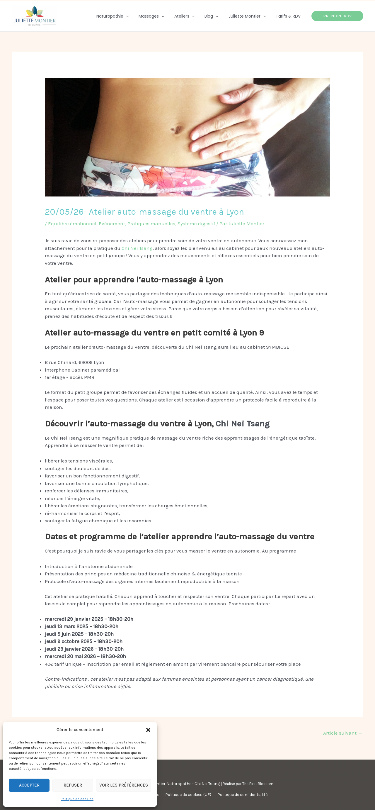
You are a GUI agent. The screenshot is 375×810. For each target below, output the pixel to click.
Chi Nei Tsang (137, 248)
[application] (135, 16)
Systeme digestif (196, 223)
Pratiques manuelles (151, 223)
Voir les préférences (123, 785)
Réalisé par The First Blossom (248, 783)
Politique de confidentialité (240, 794)
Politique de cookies (77, 799)
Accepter (29, 785)
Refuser (73, 785)
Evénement (112, 223)
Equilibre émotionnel (72, 223)
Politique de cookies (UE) (188, 794)
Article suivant (343, 733)
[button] (148, 730)
